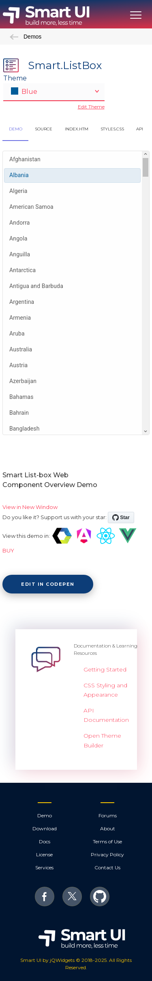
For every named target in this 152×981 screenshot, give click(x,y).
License (44, 854)
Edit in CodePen (48, 584)
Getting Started (104, 669)
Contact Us (107, 867)
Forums (107, 815)
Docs (44, 841)
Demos (25, 36)
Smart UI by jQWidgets (47, 960)
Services (44, 867)
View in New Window (30, 507)
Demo (44, 815)
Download (44, 828)
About (107, 828)
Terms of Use (107, 841)
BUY (8, 550)
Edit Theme (91, 107)
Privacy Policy (107, 854)
